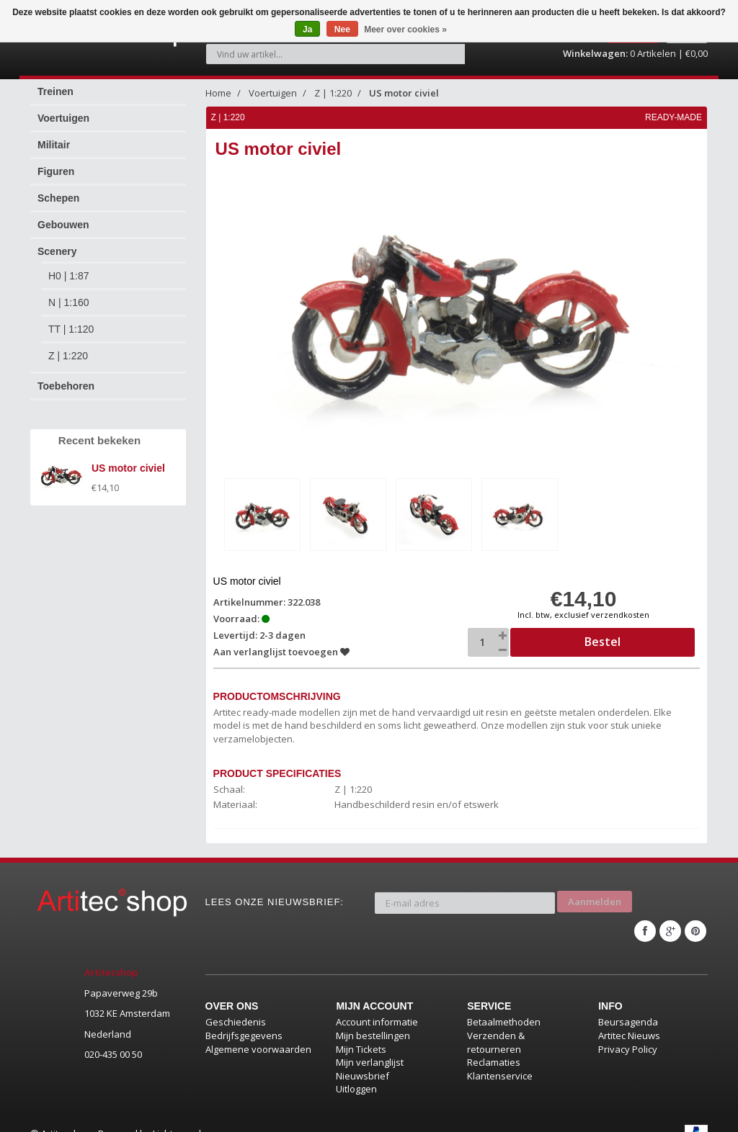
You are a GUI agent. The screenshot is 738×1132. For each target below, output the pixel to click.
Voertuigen (63, 110)
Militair (53, 137)
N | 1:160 (68, 294)
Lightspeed (177, 1115)
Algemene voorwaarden (258, 1031)
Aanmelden (594, 888)
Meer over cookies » (405, 29)
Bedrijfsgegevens (244, 1017)
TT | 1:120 (71, 321)
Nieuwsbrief (362, 1057)
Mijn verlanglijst (370, 1044)
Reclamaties (493, 1044)
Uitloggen (356, 1070)
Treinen (55, 83)
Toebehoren (65, 378)
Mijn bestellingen (373, 1017)
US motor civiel (404, 84)
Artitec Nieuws (629, 1017)
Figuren (55, 163)
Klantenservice (500, 1057)
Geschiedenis (235, 1003)
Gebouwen (63, 217)
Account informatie (377, 1003)
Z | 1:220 (68, 348)
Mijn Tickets (361, 1031)
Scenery (56, 243)
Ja (307, 29)
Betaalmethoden (504, 1003)
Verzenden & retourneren (496, 1024)
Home (218, 84)
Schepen (58, 190)
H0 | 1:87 (68, 268)
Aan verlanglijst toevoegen (282, 642)
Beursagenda (628, 1003)
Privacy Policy (627, 1031)
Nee (342, 29)
